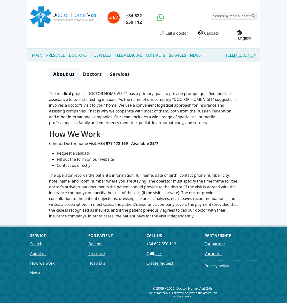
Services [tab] (120, 74)
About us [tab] (64, 74)
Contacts (155, 55)
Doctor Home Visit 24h (194, 288)
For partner (215, 244)
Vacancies (213, 253)
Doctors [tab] (92, 74)
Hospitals (101, 55)
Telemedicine (128, 55)
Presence (55, 55)
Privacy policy (217, 266)
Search (36, 244)
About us (38, 253)
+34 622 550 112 (134, 19)
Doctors (78, 55)
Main (37, 55)
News (195, 55)
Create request (160, 263)
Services (177, 55)
